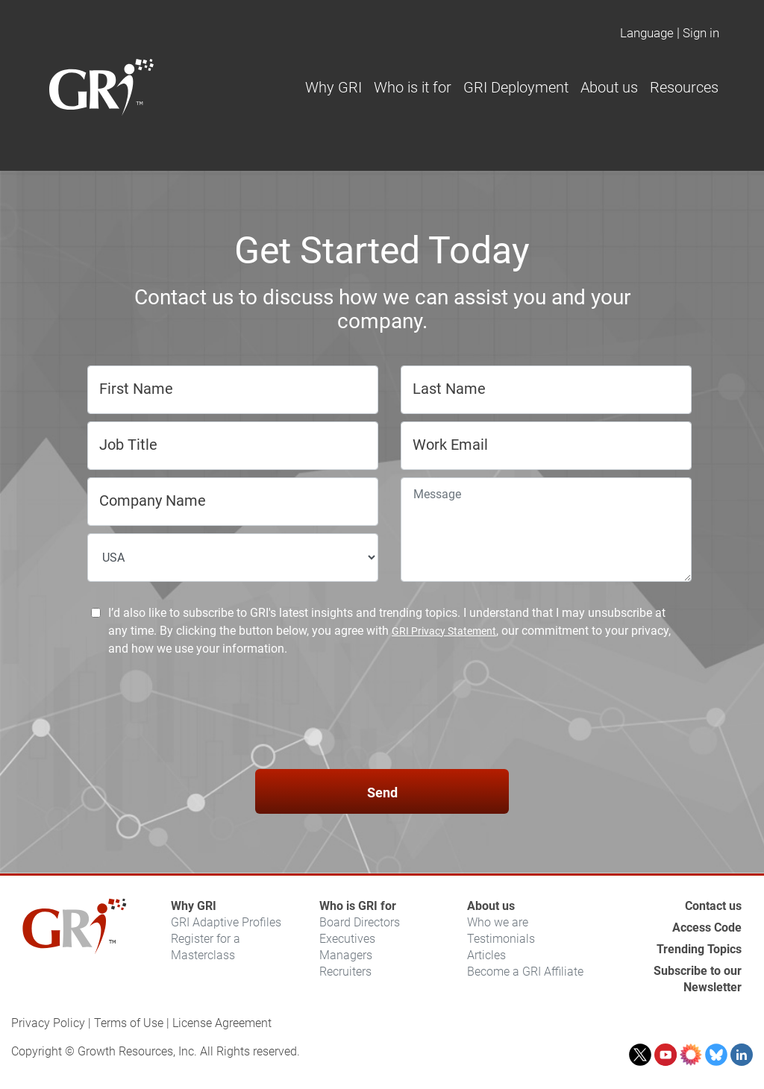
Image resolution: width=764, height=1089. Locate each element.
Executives (347, 939)
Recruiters (345, 971)
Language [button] (647, 32)
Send (382, 792)
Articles (486, 955)
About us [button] (609, 87)
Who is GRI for (357, 906)
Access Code (707, 927)
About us (491, 906)
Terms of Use (128, 1023)
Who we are (497, 922)
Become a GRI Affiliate (525, 971)
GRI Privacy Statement (444, 631)
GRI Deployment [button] (516, 87)
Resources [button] (684, 87)
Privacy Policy (48, 1023)
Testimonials (501, 939)
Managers (345, 955)
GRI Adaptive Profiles (226, 922)
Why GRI (193, 906)
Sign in (701, 32)
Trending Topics (699, 949)
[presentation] (382, 715)
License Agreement (222, 1023)
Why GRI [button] (333, 87)
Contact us (713, 906)
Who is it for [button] (412, 87)
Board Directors (359, 922)
